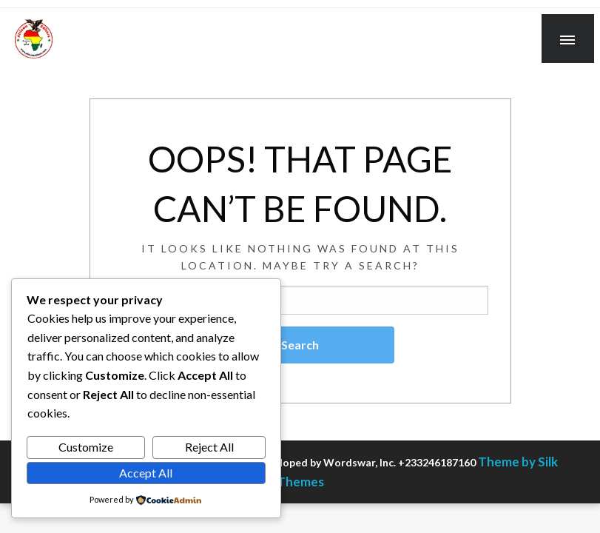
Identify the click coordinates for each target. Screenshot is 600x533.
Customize (85, 447)
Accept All (145, 473)
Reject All (209, 447)
